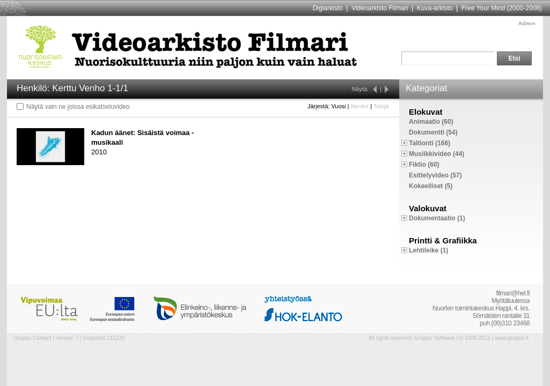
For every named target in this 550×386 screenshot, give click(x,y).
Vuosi (338, 106)
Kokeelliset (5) (430, 186)
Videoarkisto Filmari (379, 8)
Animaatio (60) (431, 121)
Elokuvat (426, 111)
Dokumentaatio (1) (437, 218)
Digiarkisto (328, 8)
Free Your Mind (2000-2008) (501, 8)
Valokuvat (427, 208)
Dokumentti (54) (433, 132)
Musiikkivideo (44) (436, 154)
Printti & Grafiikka (443, 240)
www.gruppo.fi (512, 338)
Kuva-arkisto (435, 8)
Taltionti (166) (429, 143)
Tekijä (380, 106)
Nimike (359, 106)
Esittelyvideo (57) (435, 175)
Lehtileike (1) (428, 250)
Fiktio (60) (424, 164)
